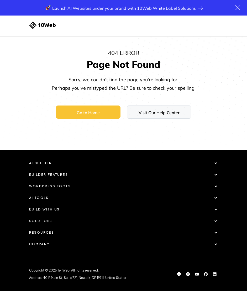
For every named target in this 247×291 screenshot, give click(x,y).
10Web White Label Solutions (166, 8)
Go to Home (88, 112)
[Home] (42, 25)
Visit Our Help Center (159, 112)
